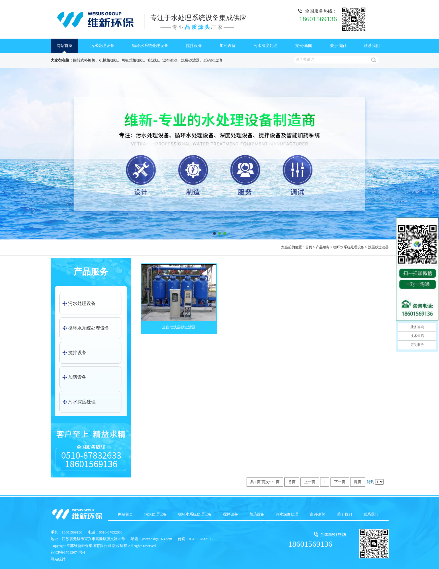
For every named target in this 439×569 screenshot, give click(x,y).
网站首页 (64, 45)
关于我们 (338, 45)
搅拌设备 (194, 45)
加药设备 (228, 45)
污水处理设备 (102, 45)
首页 (308, 247)
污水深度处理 (265, 45)
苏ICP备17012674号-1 (68, 552)
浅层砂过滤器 (378, 247)
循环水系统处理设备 (150, 45)
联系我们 (372, 45)
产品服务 (323, 247)
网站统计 (58, 559)
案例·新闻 (303, 45)
